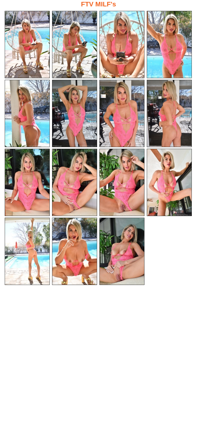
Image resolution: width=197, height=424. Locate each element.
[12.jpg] (169, 182)
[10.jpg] (74, 182)
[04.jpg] (169, 44)
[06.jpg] (74, 113)
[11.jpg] (121, 182)
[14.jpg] (74, 251)
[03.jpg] (121, 44)
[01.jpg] (27, 44)
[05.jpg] (27, 113)
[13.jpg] (27, 251)
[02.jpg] (74, 44)
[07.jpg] (121, 113)
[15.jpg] (121, 251)
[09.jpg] (27, 182)
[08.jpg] (169, 113)
